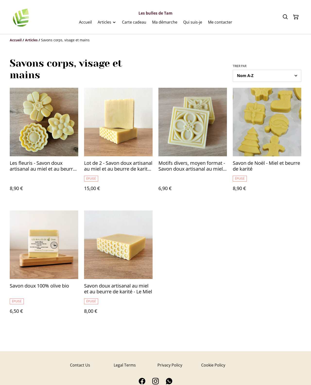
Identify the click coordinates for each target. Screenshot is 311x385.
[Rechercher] (285, 17)
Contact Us (80, 365)
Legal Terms (125, 365)
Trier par (239, 66)
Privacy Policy (169, 365)
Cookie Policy (213, 365)
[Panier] (296, 17)
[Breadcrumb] (155, 40)
